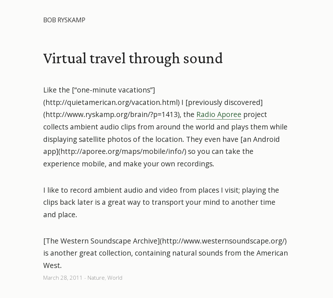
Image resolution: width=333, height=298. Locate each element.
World (114, 278)
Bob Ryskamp (64, 20)
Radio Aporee (218, 114)
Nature (96, 278)
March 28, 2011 (63, 278)
